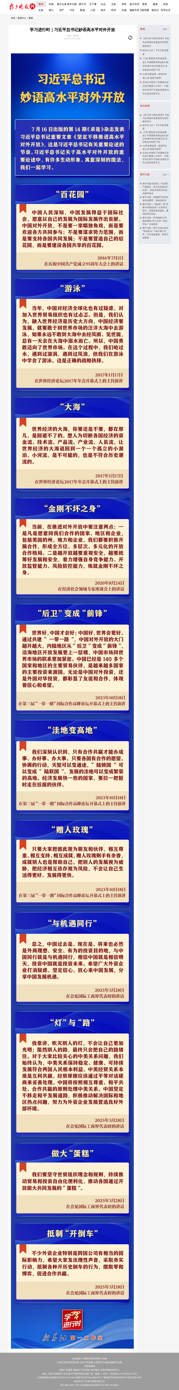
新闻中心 (22, 18)
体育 (124, 4)
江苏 (92, 10)
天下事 (93, 4)
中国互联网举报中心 (110, 1370)
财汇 (51, 10)
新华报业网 (73, 1362)
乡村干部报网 (86, 1362)
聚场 (82, 10)
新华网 (96, 1358)
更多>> (166, 29)
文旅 (40, 10)
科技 (165, 4)
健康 (155, 4)
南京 (103, 10)
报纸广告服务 (65, 1370)
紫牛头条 (62, 4)
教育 (144, 4)
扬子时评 (134, 4)
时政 (51, 4)
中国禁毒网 (89, 1366)
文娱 (113, 4)
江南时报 (97, 1362)
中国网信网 (87, 1358)
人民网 (103, 1358)
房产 (61, 10)
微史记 (155, 10)
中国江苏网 (62, 1362)
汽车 (72, 10)
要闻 (40, 4)
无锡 (124, 10)
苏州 (113, 10)
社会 (103, 4)
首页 (13, 18)
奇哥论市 (165, 10)
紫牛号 (82, 4)
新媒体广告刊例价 (81, 1370)
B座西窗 (144, 10)
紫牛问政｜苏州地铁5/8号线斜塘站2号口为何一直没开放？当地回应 (154, 221)
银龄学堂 (134, 10)
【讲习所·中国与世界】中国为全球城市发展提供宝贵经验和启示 (155, 42)
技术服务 (95, 1370)
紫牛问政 (72, 4)
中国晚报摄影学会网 (112, 1362)
